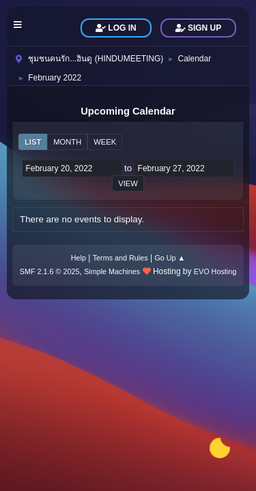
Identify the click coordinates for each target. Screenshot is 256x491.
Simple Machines (112, 271)
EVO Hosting (215, 271)
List (33, 142)
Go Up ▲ (169, 258)
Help (78, 258)
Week (105, 142)
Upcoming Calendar (128, 111)
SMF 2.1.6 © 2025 (50, 271)
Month (67, 142)
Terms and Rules (120, 258)
